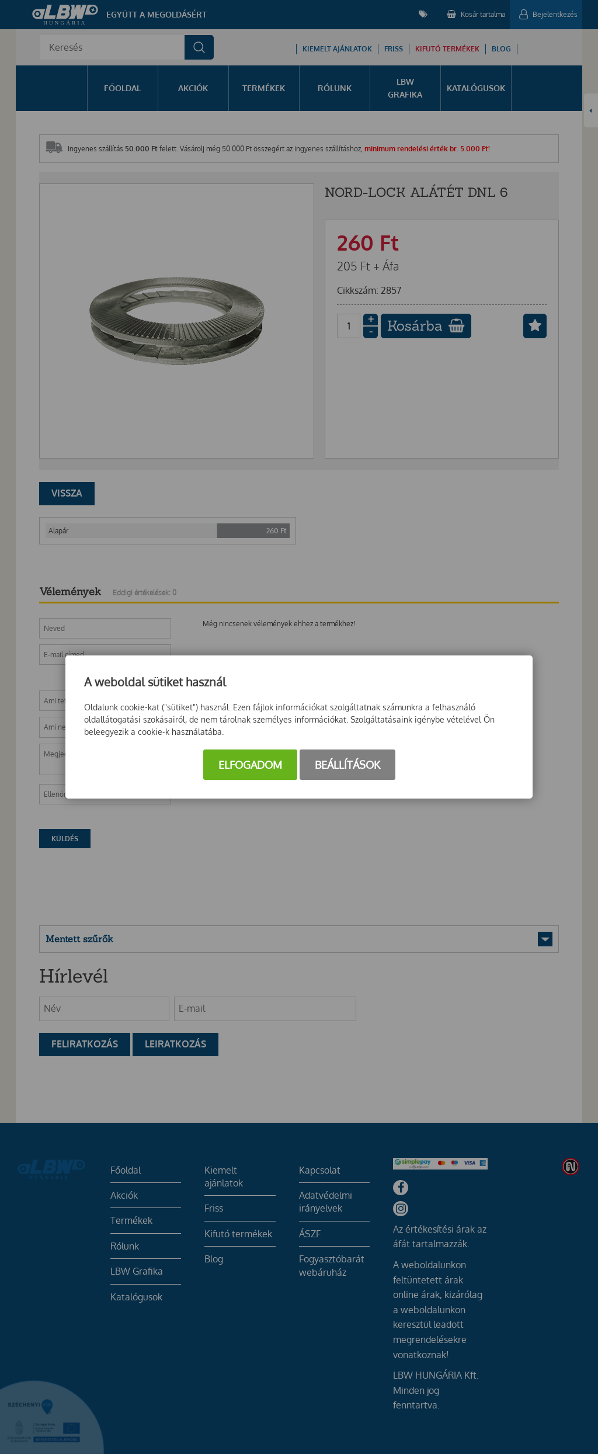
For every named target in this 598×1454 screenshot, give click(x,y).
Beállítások (347, 764)
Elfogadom (250, 764)
